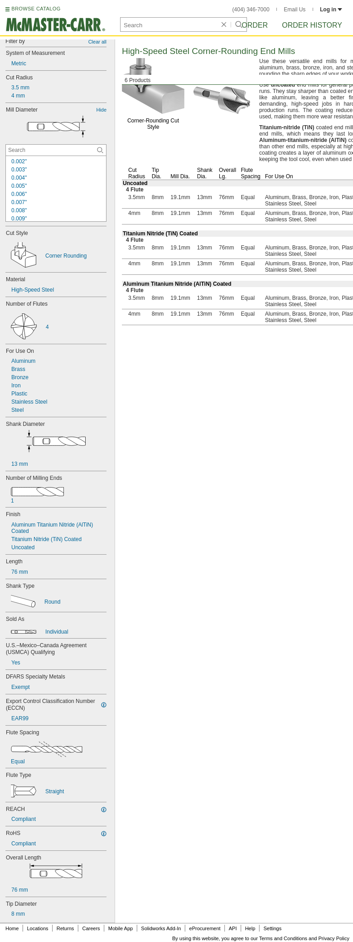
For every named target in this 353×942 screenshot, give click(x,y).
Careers (91, 928)
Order (255, 25)
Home (12, 928)
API (233, 928)
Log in (331, 9)
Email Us (294, 9)
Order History (312, 25)
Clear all (97, 41)
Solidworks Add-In (161, 928)
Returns (65, 928)
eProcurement (205, 928)
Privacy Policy (334, 938)
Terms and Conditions (283, 938)
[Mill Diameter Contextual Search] (55, 150)
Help (250, 928)
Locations (37, 928)
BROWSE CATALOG (35, 8)
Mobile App (120, 928)
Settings (272, 928)
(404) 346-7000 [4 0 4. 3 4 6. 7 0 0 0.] (251, 9)
